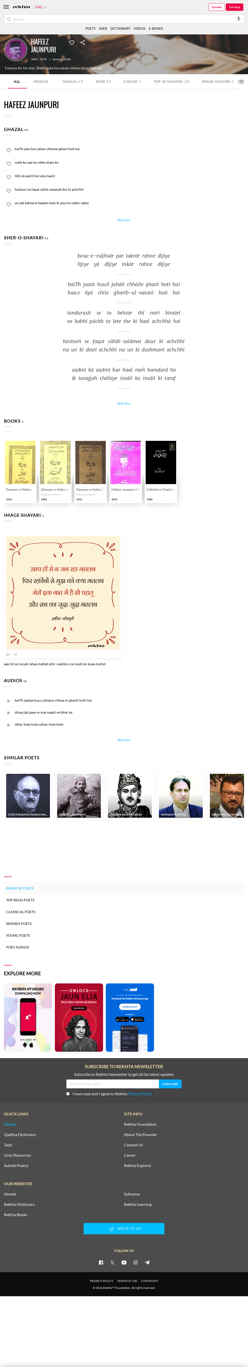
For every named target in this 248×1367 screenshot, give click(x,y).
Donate (217, 7)
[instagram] (136, 1262)
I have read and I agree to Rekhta (109, 1093)
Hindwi (10, 1194)
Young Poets (18, 935)
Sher (103, 81)
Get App (234, 7)
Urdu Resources (17, 1155)
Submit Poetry (16, 1165)
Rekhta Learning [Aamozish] (138, 1204)
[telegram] (147, 1262)
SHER (103, 28)
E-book (132, 81)
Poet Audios (17, 947)
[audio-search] (239, 19)
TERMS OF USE (127, 1281)
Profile (41, 81)
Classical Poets (20, 912)
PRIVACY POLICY (101, 1281)
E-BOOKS (156, 28)
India (67, 59)
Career (130, 1155)
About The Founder (140, 1135)
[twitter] (112, 1262)
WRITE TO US (124, 1229)
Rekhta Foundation (140, 1124)
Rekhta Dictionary (19, 1204)
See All (124, 220)
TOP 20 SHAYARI (171, 81)
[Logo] (21, 7)
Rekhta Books (15, 1215)
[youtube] (124, 1262)
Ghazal (72, 81)
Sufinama (132, 1194)
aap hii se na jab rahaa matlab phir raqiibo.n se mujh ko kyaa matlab (55, 664)
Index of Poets (19, 888)
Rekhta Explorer (137, 1165)
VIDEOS (139, 28)
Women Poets (18, 923)
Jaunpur (57, 59)
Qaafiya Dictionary (20, 1135)
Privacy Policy (140, 1093)
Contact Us (133, 1145)
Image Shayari (218, 81)
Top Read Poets (20, 900)
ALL (17, 81)
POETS (90, 28)
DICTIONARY (120, 28)
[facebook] (101, 1262)
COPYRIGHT (149, 1281)
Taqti (8, 1145)
